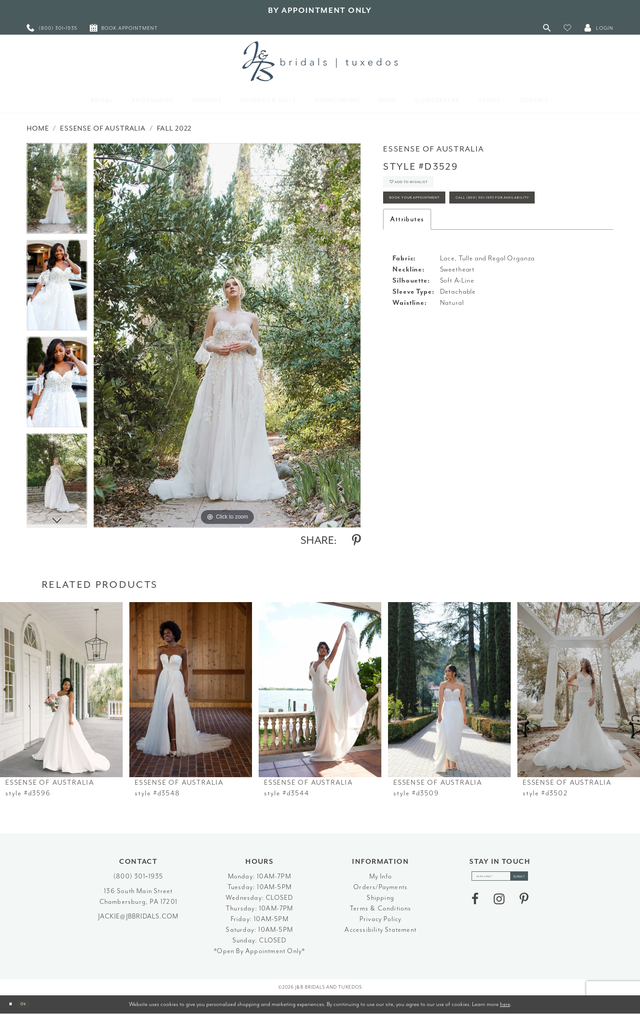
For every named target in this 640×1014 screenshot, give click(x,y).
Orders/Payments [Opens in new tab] (380, 887)
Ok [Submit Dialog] (33, 1004)
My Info (380, 876)
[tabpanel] (57, 191)
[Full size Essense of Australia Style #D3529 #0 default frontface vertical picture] (227, 335)
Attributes (407, 260)
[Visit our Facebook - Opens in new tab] (475, 904)
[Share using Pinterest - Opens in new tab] (356, 540)
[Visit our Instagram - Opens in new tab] (499, 904)
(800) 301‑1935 (138, 876)
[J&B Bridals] (320, 61)
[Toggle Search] (547, 28)
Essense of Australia (103, 128)
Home (38, 128)
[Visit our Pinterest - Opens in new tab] (524, 904)
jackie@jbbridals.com (138, 916)
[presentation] (61, 689)
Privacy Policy (381, 919)
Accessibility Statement (380, 930)
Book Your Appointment (432, 212)
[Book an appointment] (124, 28)
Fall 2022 (174, 128)
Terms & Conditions (381, 908)
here (505, 1004)
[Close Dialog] (13, 1004)
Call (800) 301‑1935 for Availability (450, 236)
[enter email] (500, 878)
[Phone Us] (52, 28)
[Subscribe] (530, 878)
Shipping (380, 898)
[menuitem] (52, 28)
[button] (567, 28)
